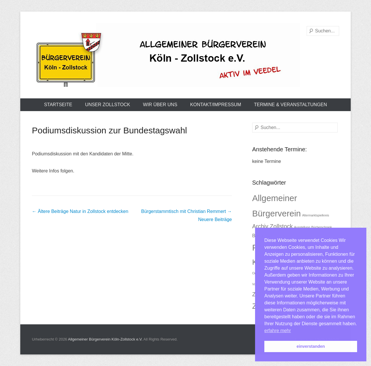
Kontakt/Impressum (215, 104)
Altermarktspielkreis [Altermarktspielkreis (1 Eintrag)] (315, 215)
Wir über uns (160, 104)
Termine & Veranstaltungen (290, 104)
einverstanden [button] (311, 346)
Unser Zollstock (107, 104)
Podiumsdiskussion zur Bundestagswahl (109, 130)
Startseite (58, 104)
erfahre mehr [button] (277, 330)
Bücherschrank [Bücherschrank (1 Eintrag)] (321, 227)
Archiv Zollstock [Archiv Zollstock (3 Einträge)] (272, 226)
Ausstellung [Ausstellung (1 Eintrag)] (302, 227)
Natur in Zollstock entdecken (80, 211)
